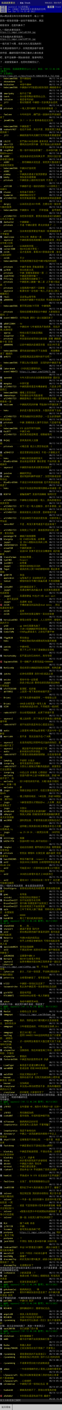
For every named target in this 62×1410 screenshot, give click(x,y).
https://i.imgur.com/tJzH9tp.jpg (18, 966)
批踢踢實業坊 (8, 3)
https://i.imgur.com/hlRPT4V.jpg (18, 39)
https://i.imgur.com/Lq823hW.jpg (18, 32)
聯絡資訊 (48, 3)
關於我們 (57, 3)
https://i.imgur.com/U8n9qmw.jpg (37, 1014)
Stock (25, 3)
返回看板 (6, 1407)
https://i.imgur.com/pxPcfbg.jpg (37, 1232)
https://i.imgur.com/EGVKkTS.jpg (37, 371)
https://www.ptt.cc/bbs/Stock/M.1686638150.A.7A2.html (30, 76)
